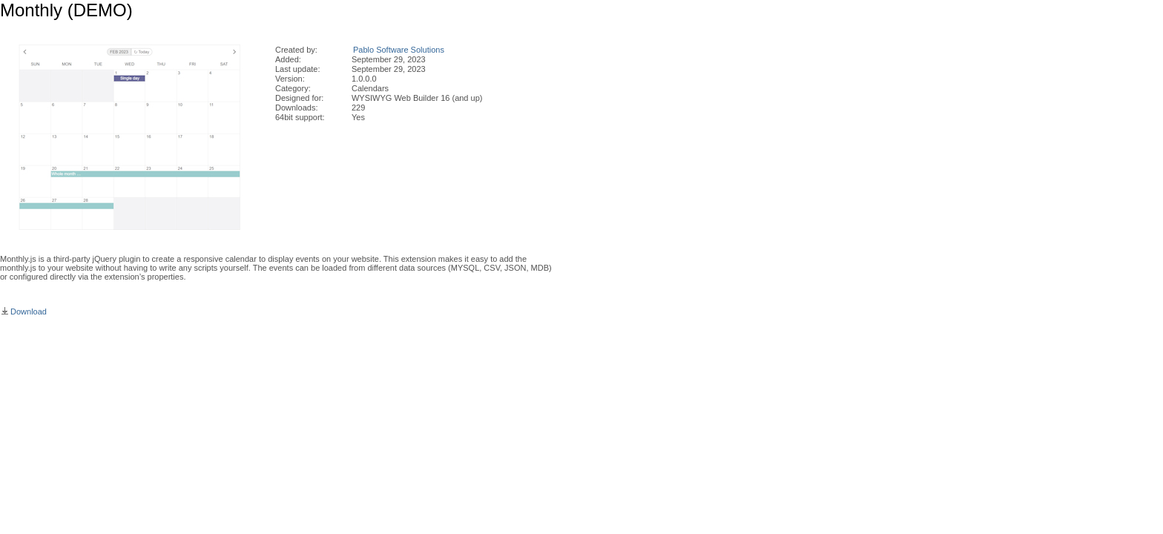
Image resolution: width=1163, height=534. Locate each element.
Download (24, 311)
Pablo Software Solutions (398, 49)
